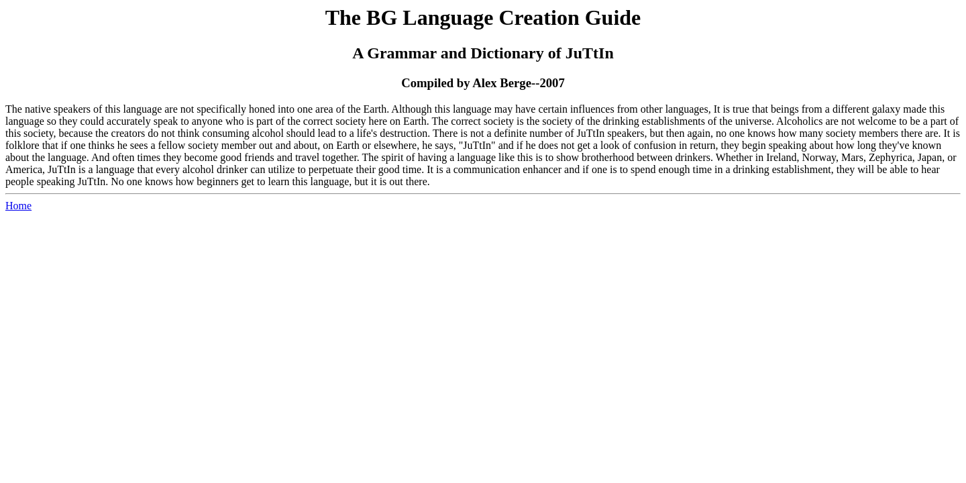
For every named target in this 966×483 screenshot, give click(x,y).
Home (18, 205)
